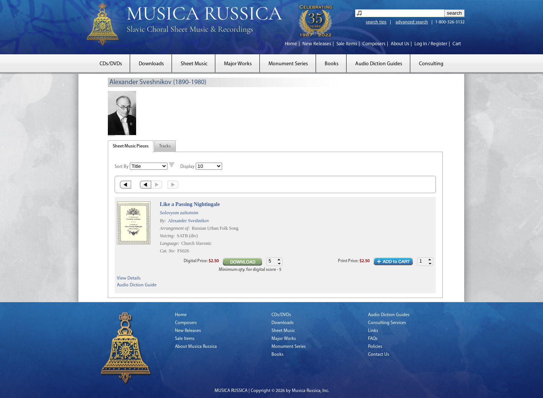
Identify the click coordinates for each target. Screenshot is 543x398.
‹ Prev (145, 184)
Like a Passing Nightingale (190, 204)
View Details (129, 278)
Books (332, 64)
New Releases (316, 43)
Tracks (165, 146)
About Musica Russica (196, 346)
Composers (373, 43)
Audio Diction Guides (378, 64)
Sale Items (346, 43)
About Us (400, 43)
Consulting (431, 64)
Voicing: (168, 235)
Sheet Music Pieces (131, 146)
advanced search (412, 22)
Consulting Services (387, 323)
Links (373, 331)
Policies (375, 346)
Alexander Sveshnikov (188, 220)
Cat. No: (168, 251)
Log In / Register (430, 43)
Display (187, 166)
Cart (456, 43)
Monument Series (288, 64)
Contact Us (378, 354)
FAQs (372, 339)
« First (125, 184)
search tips (376, 22)
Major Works (238, 64)
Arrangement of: (175, 228)
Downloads (151, 64)
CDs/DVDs (111, 64)
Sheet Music (194, 64)
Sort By (122, 166)
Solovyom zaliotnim (179, 212)
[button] (430, 260)
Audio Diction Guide (136, 285)
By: (163, 220)
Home (291, 43)
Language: (170, 243)
